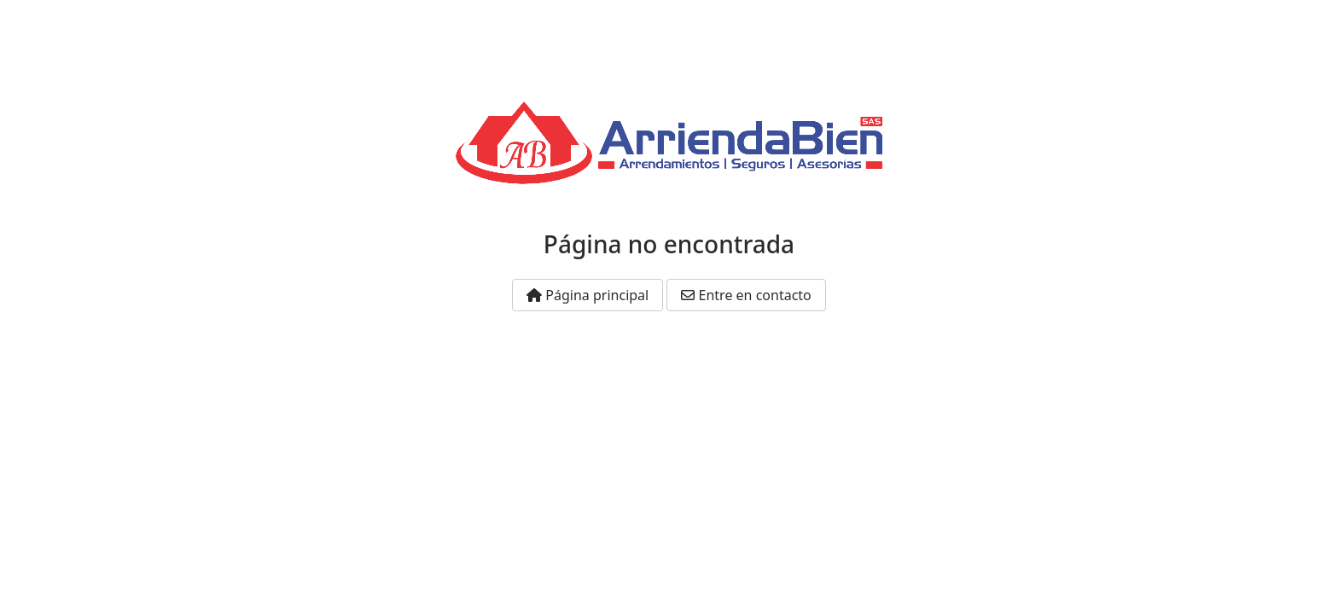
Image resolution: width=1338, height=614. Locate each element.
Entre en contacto (746, 295)
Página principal (587, 295)
